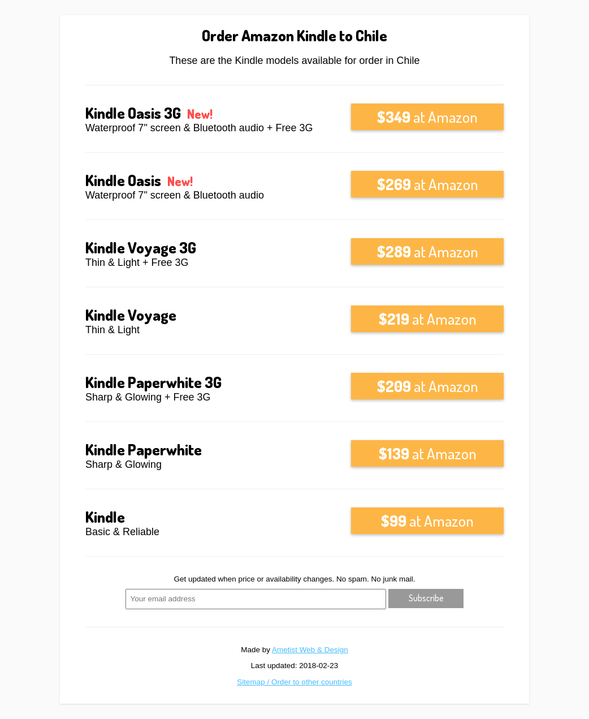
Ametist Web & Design (310, 649)
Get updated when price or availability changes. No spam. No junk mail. (294, 579)
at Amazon (427, 116)
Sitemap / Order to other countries (294, 682)
